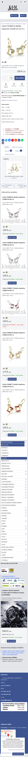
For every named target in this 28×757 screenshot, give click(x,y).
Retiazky (14, 474)
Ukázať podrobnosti (6, 753)
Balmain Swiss (14, 513)
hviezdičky (5, 453)
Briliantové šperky (14, 495)
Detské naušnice (14, 442)
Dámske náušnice (14, 471)
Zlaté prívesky (14, 482)
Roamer (14, 526)
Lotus (3, 536)
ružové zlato (6, 463)
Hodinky (14, 508)
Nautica (4, 539)
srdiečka (5, 447)
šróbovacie (5, 466)
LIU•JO (14, 544)
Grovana (14, 542)
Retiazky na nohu (7, 476)
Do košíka (20, 78)
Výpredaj (14, 560)
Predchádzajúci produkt (7, 186)
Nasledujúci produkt (21, 186)
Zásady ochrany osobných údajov (16, 749)
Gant (14, 529)
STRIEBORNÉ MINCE (7, 557)
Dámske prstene (14, 489)
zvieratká (5, 455)
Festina (14, 534)
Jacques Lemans (14, 550)
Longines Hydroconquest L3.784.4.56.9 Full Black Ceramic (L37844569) (13, 593)
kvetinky (4, 450)
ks (5, 237)
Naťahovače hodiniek (8, 505)
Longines (14, 510)
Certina (14, 516)
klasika (4, 458)
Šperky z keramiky (14, 497)
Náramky (14, 479)
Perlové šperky (14, 492)
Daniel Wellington (7, 547)
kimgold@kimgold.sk (6, 700)
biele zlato (14, 461)
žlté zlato (14, 445)
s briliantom (5, 468)
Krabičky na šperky (8, 500)
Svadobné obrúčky (14, 484)
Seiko (3, 531)
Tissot (14, 521)
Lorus (14, 555)
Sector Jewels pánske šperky (11, 502)
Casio (3, 523)
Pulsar (3, 552)
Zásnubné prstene (14, 487)
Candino (4, 518)
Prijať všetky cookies (18, 754)
